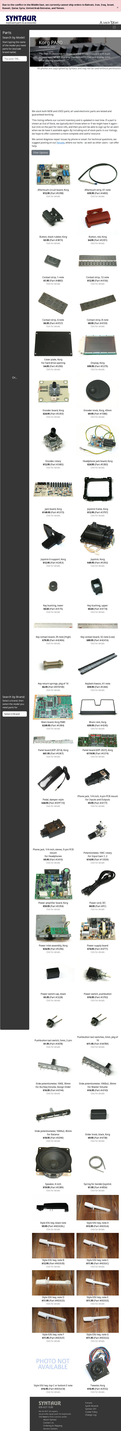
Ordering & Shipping (52, 1425)
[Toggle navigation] (114, 27)
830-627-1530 (46, 1407)
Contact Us (48, 1422)
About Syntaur (50, 1419)
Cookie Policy (91, 1412)
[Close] (118, 7)
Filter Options (40, 152)
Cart (116, 22)
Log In (106, 22)
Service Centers (50, 1428)
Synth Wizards (91, 1405)
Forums (60, 142)
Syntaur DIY (90, 1408)
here (45, 1416)
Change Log (90, 1414)
